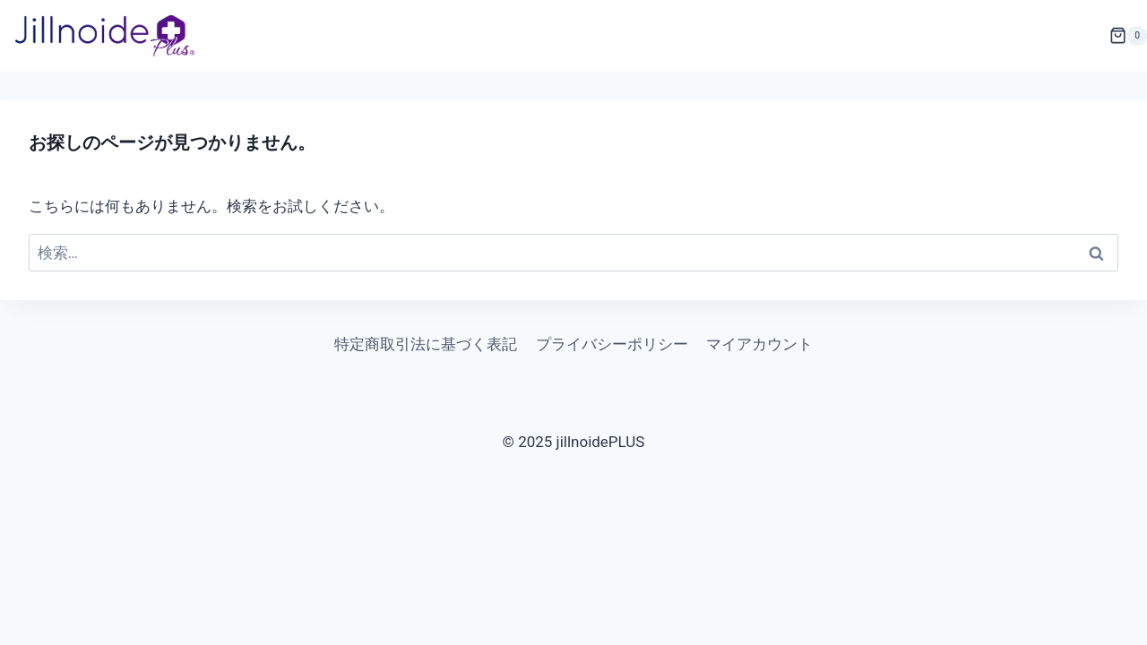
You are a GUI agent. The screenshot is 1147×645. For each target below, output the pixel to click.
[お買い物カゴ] (1128, 36)
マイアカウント (759, 344)
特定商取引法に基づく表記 (425, 344)
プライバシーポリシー (612, 344)
